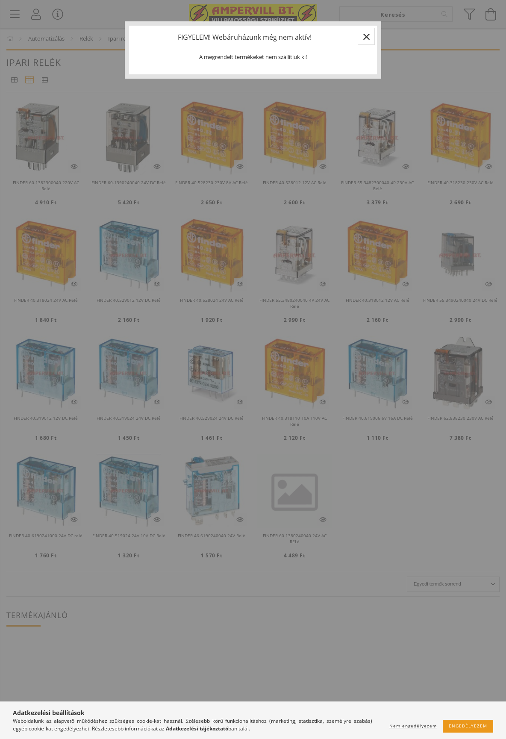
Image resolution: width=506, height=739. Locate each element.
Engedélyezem (468, 726)
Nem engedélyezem (413, 726)
